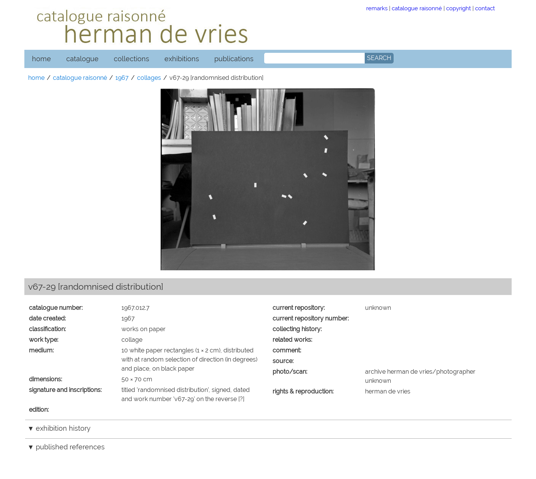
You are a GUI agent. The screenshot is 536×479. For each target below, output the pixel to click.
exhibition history (63, 428)
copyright (458, 8)
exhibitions (181, 59)
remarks (377, 8)
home (41, 59)
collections (131, 59)
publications (234, 59)
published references (70, 447)
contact (485, 8)
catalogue (82, 59)
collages (149, 77)
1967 (122, 77)
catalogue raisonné (417, 8)
